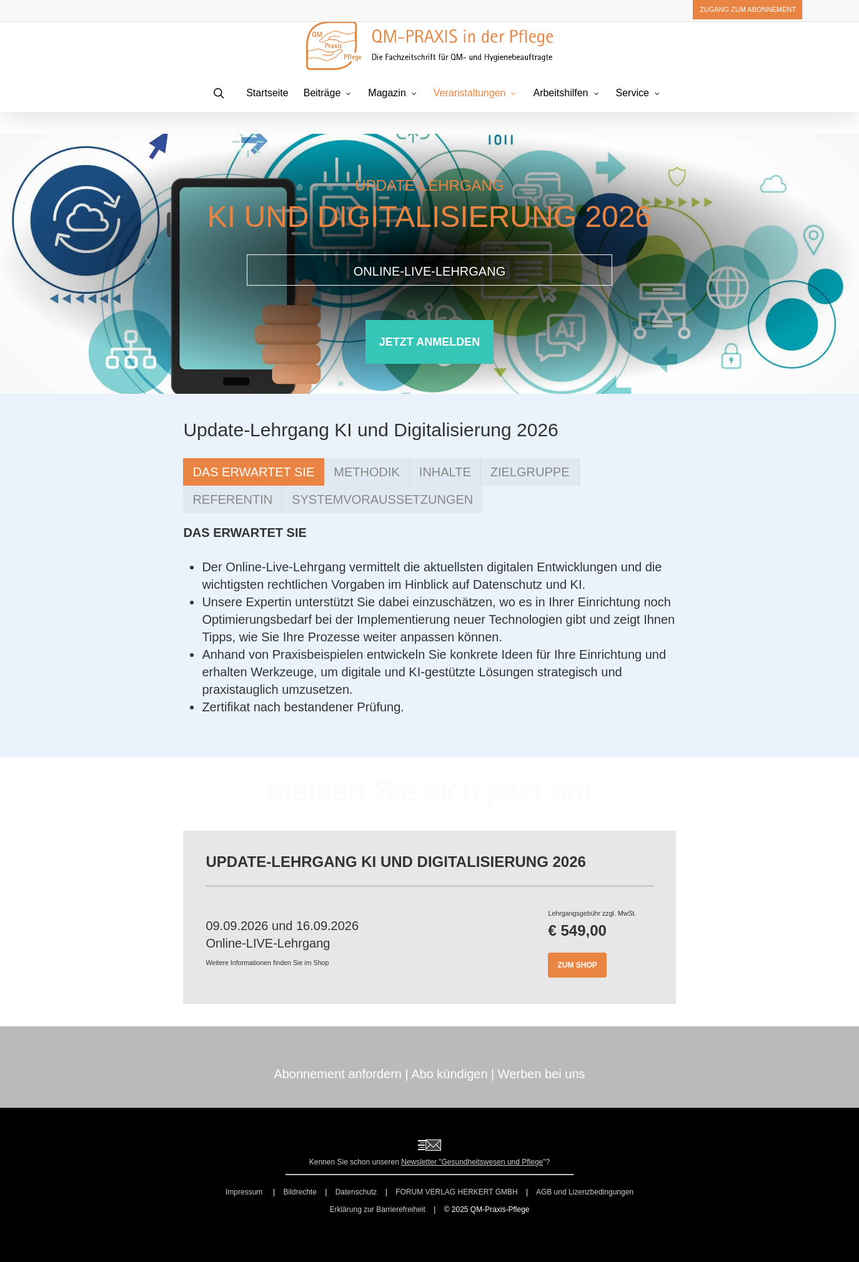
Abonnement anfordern (338, 1074)
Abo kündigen (449, 1074)
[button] (429, 342)
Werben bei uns (541, 1074)
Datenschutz (356, 1192)
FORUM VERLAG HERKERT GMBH (456, 1192)
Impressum (245, 1192)
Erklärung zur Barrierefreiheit (377, 1209)
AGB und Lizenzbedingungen (584, 1192)
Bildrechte (299, 1192)
